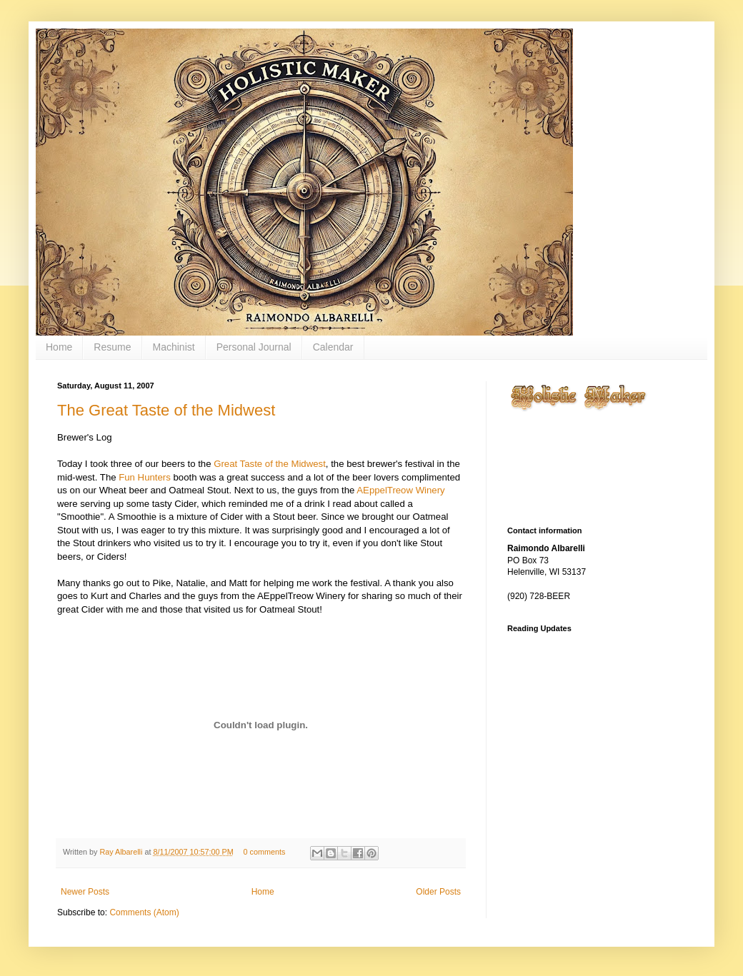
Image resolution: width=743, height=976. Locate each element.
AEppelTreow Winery (400, 490)
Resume (112, 347)
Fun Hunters (145, 477)
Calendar (333, 347)
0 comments (265, 851)
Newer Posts (85, 892)
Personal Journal (253, 347)
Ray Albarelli (121, 851)
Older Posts (438, 892)
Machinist (174, 347)
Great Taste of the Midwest (270, 463)
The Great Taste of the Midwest (166, 410)
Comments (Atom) (144, 912)
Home (59, 347)
